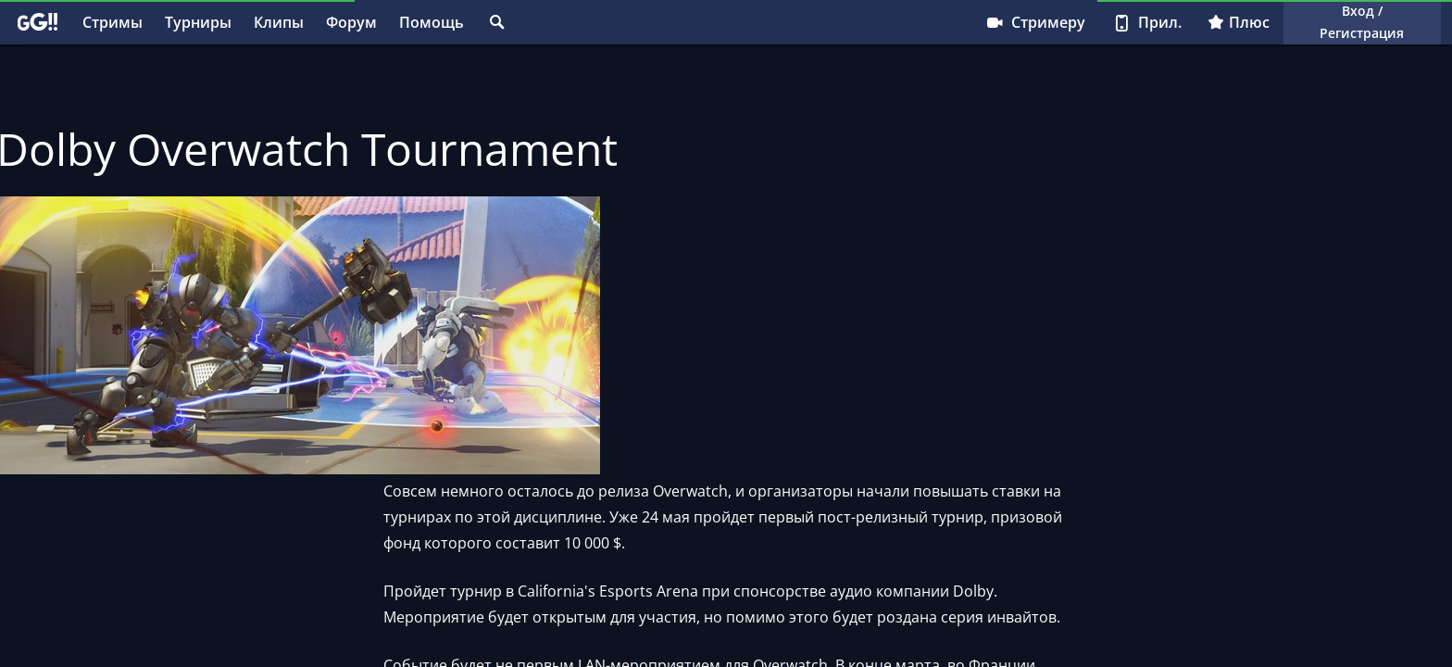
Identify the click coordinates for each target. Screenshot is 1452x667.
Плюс (1239, 22)
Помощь (431, 22)
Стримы (112, 22)
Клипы (279, 22)
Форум (351, 22)
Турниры (198, 22)
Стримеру (1034, 22)
